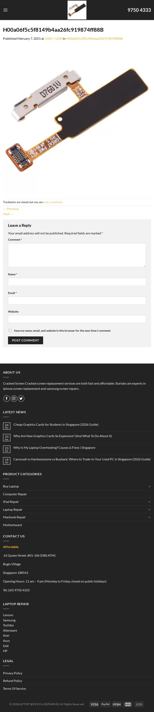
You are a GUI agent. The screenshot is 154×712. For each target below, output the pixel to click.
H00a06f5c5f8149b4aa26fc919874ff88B (94, 38)
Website (13, 311)
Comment (15, 239)
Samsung (9, 620)
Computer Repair (15, 494)
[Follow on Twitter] (21, 398)
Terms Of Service (14, 688)
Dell (6, 646)
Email (12, 293)
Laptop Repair (12, 509)
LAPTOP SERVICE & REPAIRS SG (39, 704)
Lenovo (8, 615)
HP (5, 651)
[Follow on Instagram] (14, 398)
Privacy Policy (12, 673)
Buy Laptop (11, 486)
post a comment (52, 202)
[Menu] (5, 10)
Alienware (10, 630)
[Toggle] (149, 486)
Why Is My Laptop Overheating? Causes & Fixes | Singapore (54, 447)
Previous (11, 209)
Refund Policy (12, 681)
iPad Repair (11, 501)
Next (8, 214)
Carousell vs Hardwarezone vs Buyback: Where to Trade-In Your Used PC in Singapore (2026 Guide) (82, 459)
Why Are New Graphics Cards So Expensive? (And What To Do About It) (62, 436)
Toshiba (8, 625)
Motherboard (12, 525)
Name (12, 274)
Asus (6, 640)
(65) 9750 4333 (18, 590)
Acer (6, 635)
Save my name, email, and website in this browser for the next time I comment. (62, 330)
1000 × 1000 (53, 38)
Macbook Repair (14, 517)
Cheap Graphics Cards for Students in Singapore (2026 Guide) (55, 424)
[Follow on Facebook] (6, 398)
